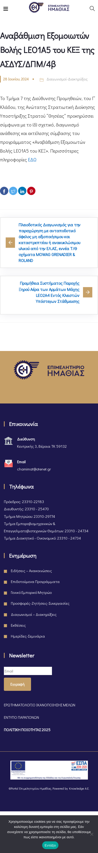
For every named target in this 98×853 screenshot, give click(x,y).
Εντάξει (50, 845)
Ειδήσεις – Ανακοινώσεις (31, 570)
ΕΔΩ (32, 159)
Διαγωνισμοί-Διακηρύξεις (67, 79)
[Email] (28, 671)
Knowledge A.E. (79, 788)
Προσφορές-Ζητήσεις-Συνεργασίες (40, 603)
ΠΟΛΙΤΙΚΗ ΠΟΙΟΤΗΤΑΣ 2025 (27, 729)
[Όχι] (91, 834)
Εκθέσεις (18, 625)
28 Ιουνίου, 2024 (16, 79)
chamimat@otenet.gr (34, 469)
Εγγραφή (17, 684)
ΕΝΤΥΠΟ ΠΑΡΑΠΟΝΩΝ (21, 717)
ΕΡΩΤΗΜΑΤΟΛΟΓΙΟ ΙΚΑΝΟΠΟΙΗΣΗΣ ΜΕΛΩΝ (39, 704)
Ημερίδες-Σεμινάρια (28, 636)
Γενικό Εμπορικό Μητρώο (31, 592)
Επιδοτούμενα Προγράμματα (35, 581)
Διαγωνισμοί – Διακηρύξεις (34, 614)
